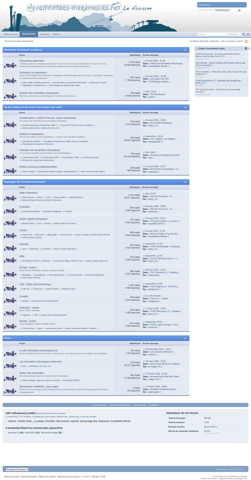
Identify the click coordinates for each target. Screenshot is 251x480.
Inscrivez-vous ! (222, 10)
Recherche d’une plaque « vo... (165, 169)
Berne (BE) (52, 235)
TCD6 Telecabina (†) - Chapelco (165, 311)
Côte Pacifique (52, 289)
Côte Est (25, 289)
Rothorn (152, 354)
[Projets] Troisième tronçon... (164, 389)
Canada (23, 296)
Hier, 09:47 (151, 152)
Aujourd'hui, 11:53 (153, 244)
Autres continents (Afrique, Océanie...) (82, 328)
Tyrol (24, 249)
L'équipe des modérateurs (120, 405)
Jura (39, 223)
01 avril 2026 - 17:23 (155, 231)
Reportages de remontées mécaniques (24, 182)
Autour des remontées (31, 373)
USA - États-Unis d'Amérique (35, 284)
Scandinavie (40, 275)
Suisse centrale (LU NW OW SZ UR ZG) (92, 235)
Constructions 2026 (30, 157)
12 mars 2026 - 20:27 (156, 166)
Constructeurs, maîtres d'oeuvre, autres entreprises (47, 117)
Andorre (68, 211)
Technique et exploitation (33, 72)
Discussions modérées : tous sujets (38, 386)
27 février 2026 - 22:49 (156, 374)
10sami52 (153, 172)
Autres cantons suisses (32, 237)
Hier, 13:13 (151, 91)
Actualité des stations (31, 141)
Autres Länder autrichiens (65, 249)
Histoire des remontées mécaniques (39, 93)
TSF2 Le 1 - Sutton (159, 298)
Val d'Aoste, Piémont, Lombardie (36, 261)
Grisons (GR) (66, 235)
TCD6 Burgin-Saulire (158, 81)
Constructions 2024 (70, 157)
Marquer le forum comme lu (69, 476)
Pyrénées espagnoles (52, 211)
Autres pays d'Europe (31, 277)
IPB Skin (95, 476)
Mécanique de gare (98, 82)
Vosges (48, 223)
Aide (241, 10)
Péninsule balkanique (95, 275)
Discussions (29, 34)
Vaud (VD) (39, 235)
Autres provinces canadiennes (45, 301)
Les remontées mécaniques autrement (40, 361)
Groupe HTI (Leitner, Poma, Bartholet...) (78, 125)
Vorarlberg (46, 249)
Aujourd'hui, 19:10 (154, 136)
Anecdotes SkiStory (71, 380)
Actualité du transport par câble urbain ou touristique (66, 141)
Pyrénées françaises (31, 211)
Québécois (200, 74)
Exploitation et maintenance (34, 85)
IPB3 (104, 476)
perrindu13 (13, 432)
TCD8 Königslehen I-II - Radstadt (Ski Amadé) (216, 80)
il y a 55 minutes (153, 296)
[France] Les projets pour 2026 (164, 155)
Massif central (28, 223)
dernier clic (73, 417)
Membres (45, 34)
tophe (151, 97)
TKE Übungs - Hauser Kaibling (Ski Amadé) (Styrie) (219, 63)
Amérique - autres (29, 307)
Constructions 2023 (90, 157)
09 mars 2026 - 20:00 (155, 206)
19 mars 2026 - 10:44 (156, 76)
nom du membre (89, 417)
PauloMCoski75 (155, 224)
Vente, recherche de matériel (92, 171)
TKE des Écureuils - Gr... (162, 196)
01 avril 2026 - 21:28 (155, 61)
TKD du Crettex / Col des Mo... (164, 234)
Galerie (56, 34)
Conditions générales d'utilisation (204, 41)
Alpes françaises (28, 192)
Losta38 (199, 92)
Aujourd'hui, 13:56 (153, 284)
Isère (49, 197)
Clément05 (153, 275)
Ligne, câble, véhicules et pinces (36, 82)
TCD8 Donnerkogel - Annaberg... (165, 246)
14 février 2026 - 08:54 (156, 386)
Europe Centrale (75, 275)
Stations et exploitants (31, 134)
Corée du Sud (28, 328)
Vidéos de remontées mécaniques (166, 63)
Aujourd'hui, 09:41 (153, 322)
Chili (35, 315)
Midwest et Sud (68, 289)
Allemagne (26, 275)
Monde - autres (27, 321)
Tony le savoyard (203, 65)
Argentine (26, 315)
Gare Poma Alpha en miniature (165, 364)
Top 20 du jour (140, 405)
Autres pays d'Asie (54, 328)
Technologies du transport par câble (64, 85)
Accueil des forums (29, 476)
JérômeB (152, 211)
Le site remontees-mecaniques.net (38, 350)
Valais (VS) (27, 235)
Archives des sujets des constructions (38, 160)
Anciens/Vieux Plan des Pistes (164, 376)
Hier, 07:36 (150, 193)
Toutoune (152, 327)
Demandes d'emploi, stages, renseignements (58, 171)
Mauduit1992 (154, 142)
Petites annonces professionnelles (38, 166)
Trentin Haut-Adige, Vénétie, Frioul (68, 261)
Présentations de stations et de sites (37, 144)
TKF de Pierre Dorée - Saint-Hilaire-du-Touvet (216, 89)
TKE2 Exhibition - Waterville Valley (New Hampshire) (219, 72)
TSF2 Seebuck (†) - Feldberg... (165, 272)
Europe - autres (28, 267)
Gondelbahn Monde (158, 66)
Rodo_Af (219, 56)
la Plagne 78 (154, 366)
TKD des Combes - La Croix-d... (165, 221)
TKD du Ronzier (158, 94)
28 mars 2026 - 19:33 (155, 270)
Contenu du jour (99, 405)
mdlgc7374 (153, 379)
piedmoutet (153, 392)
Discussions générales (31, 60)
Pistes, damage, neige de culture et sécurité (41, 380)
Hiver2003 (30, 432)
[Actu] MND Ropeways (161, 123)
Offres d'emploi (28, 171)
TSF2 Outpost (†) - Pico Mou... (164, 286)
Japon (40, 328)
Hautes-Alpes (60, 197)
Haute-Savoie (28, 197)
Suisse (23, 230)
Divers (7, 338)
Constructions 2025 (50, 157)
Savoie (40, 197)
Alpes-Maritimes (76, 197)
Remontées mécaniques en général (23, 49)
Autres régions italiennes (97, 261)
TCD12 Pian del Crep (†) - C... (164, 258)
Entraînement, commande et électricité (69, 82)
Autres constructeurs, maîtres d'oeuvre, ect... (41, 128)
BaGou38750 (209, 427)
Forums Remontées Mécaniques (19, 41)
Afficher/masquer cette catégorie (186, 49)
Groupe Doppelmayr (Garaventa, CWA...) (39, 125)
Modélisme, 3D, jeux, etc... (41, 366)
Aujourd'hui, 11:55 (153, 256)
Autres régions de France (65, 223)
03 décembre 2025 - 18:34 (158, 349)
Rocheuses (38, 289)
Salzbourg (34, 249)
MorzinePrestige (49, 432)
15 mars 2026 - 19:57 (155, 218)
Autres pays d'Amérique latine (54, 315)
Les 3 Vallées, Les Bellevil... (163, 139)
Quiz (24, 366)
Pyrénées (24, 206)
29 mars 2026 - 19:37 (156, 361)
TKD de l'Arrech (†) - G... (162, 209)
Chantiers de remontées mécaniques (39, 150)
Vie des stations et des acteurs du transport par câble (33, 107)
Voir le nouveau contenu (232, 41)
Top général (154, 405)
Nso (150, 158)
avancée (248, 34)
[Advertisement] (125, 450)
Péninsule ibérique (56, 275)
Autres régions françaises (33, 218)
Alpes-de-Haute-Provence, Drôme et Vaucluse (42, 200)
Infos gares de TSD (159, 79)
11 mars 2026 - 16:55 (155, 308)
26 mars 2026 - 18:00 (156, 120)
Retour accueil (10, 34)
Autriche (23, 244)
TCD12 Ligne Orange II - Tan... (164, 324)
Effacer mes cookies (47, 476)
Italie (22, 256)
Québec (25, 301)
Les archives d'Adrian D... (162, 352)
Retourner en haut (12, 476)
